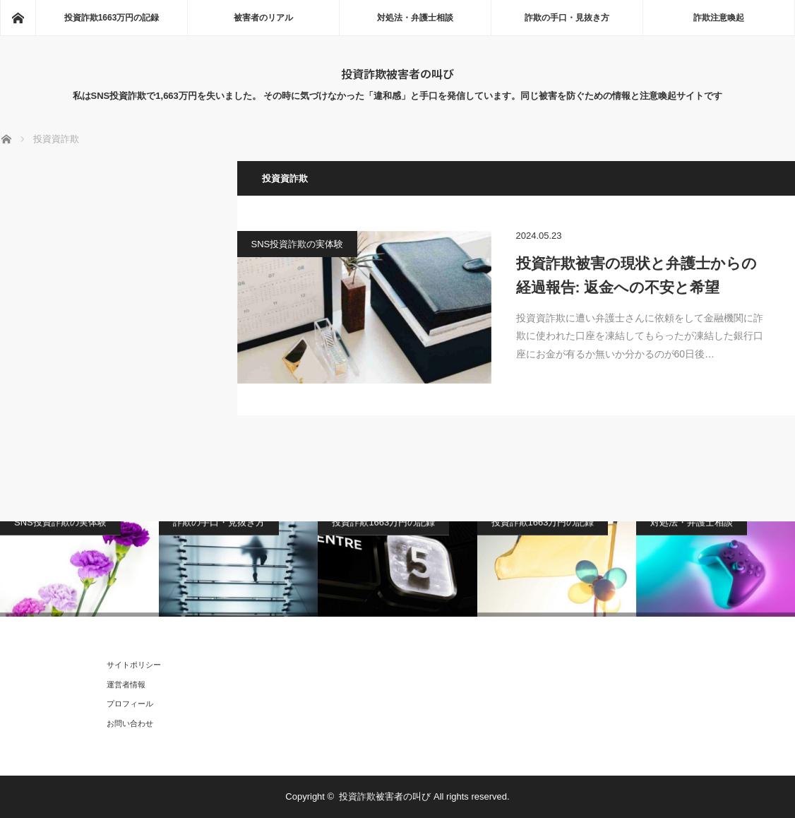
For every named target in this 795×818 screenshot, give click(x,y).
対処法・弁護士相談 (415, 18)
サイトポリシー (134, 664)
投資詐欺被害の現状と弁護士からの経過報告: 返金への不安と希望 (636, 275)
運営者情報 (126, 684)
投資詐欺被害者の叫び (397, 73)
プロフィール (130, 703)
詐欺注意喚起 (718, 18)
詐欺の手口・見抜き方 (567, 18)
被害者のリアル (263, 18)
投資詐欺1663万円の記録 (112, 18)
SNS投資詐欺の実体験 (297, 244)
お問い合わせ (130, 723)
